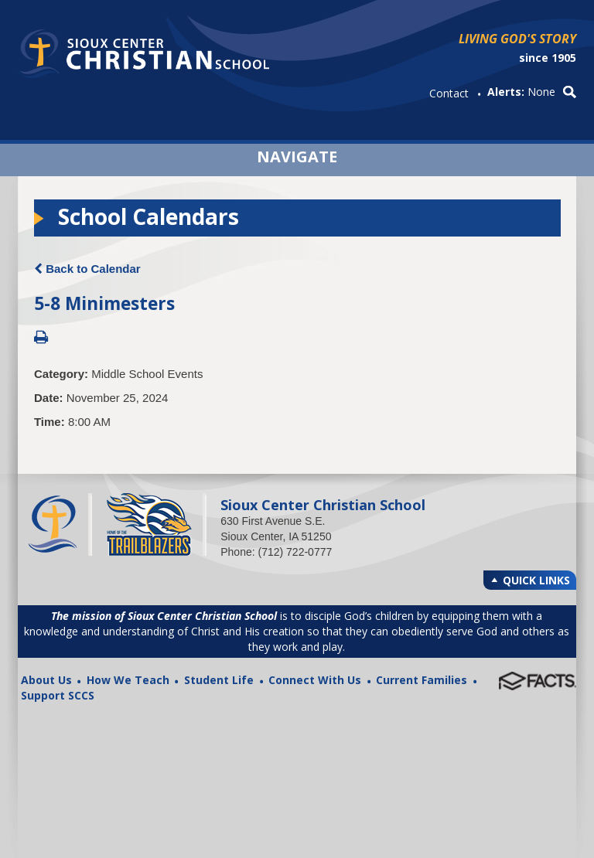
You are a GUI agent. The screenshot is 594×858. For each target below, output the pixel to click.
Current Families (421, 679)
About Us (46, 679)
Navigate (297, 155)
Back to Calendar (87, 268)
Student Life (219, 679)
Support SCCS (57, 695)
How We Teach (128, 679)
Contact (449, 93)
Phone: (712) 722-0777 (276, 552)
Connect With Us (314, 679)
